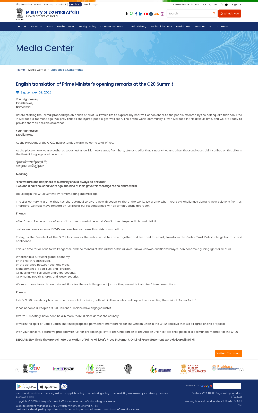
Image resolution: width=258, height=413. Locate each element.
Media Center (66, 26)
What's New (229, 13)
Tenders (163, 393)
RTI (211, 26)
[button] (228, 353)
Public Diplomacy (161, 26)
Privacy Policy (54, 393)
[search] (214, 14)
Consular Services (111, 26)
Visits (49, 26)
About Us (36, 26)
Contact (61, 4)
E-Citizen (149, 393)
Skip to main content (28, 4)
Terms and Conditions (29, 393)
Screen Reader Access (186, 4)
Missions (200, 26)
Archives (21, 397)
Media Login (91, 4)
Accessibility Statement (127, 393)
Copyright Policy (74, 393)
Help (32, 397)
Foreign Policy (87, 26)
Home (22, 26)
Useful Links (183, 26)
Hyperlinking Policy (98, 393)
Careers (223, 26)
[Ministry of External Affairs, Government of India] (48, 14)
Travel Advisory (136, 26)
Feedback (75, 4)
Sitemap (49, 4)
